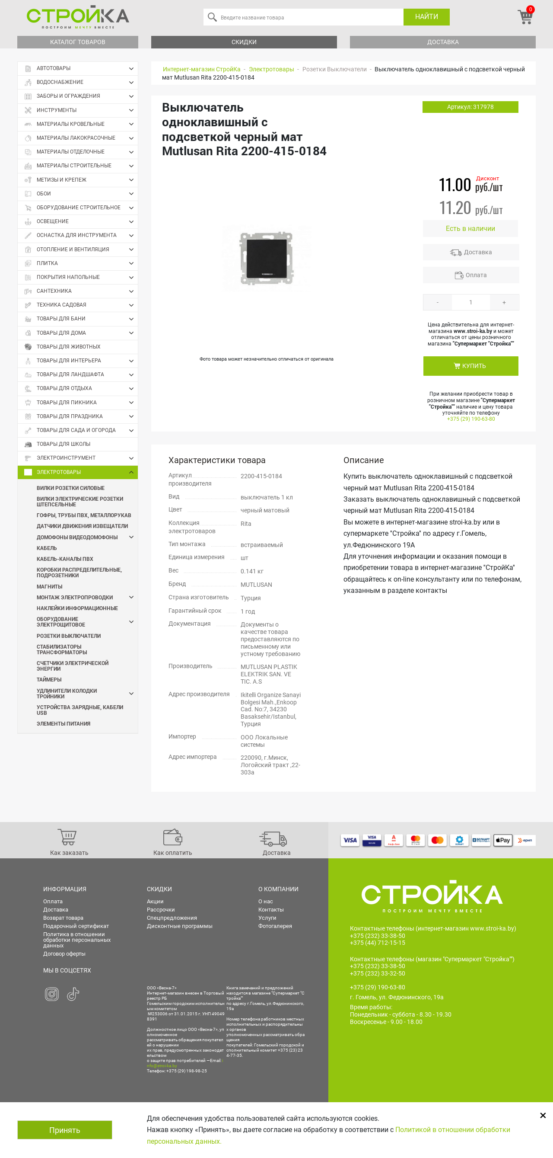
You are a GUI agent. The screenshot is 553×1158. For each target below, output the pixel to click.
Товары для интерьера (81, 361)
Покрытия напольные (81, 277)
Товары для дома (81, 332)
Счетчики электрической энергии (72, 665)
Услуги (267, 918)
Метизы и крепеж (81, 179)
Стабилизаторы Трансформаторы (62, 649)
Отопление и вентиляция (81, 249)
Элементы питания (63, 723)
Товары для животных (62, 347)
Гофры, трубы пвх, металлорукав (84, 515)
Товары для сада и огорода (81, 430)
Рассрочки (161, 909)
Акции (155, 901)
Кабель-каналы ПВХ (65, 558)
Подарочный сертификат (76, 926)
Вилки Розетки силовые (71, 487)
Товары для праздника (81, 416)
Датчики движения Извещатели (82, 525)
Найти (426, 17)
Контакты (271, 909)
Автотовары (81, 68)
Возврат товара (63, 918)
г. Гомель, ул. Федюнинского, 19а (397, 997)
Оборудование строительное (81, 208)
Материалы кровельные (81, 124)
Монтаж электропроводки (87, 597)
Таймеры (49, 679)
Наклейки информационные (77, 608)
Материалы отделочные (81, 152)
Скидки (244, 41)
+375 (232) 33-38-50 (377, 935)
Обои (81, 193)
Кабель (47, 547)
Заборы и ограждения (81, 96)
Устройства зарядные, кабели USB (80, 710)
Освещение (81, 221)
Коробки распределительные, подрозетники (79, 572)
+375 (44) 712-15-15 (377, 943)
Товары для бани (81, 319)
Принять (64, 1130)
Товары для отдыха (81, 388)
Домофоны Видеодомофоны (87, 537)
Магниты (49, 586)
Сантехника (81, 291)
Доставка (443, 41)
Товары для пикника (81, 402)
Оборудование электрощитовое (87, 621)
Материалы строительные (81, 166)
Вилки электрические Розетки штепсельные (80, 501)
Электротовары (81, 472)
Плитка (81, 263)
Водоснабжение (81, 82)
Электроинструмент (81, 458)
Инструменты (81, 110)
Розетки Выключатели (69, 635)
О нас (265, 901)
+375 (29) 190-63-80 (471, 419)
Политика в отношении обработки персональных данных (77, 939)
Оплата (476, 275)
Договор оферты (64, 953)
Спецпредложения (172, 918)
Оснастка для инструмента (81, 235)
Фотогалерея (275, 926)
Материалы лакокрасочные (81, 138)
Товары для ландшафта (81, 374)
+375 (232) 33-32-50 (377, 973)
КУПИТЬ (474, 365)
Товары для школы (57, 444)
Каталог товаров (77, 41)
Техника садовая (81, 305)
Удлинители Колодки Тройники (87, 693)
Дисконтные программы (180, 926)
